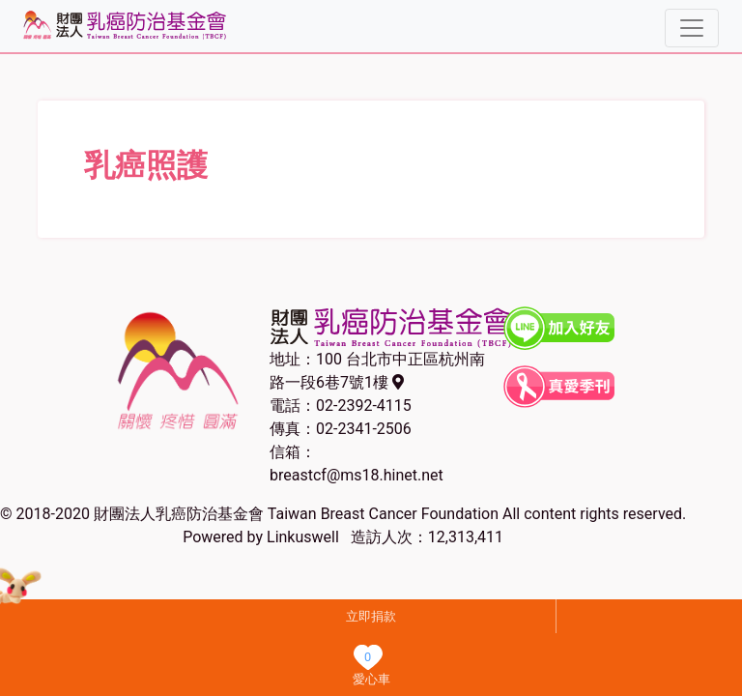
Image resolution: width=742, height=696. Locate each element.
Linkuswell (303, 537)
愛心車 (371, 679)
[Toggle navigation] (692, 28)
